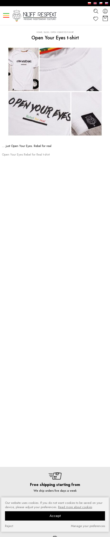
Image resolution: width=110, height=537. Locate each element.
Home (39, 32)
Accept (55, 515)
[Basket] (105, 19)
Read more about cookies (75, 507)
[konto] (105, 11)
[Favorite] (96, 19)
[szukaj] (96, 11)
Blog (46, 32)
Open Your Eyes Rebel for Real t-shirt (26, 154)
